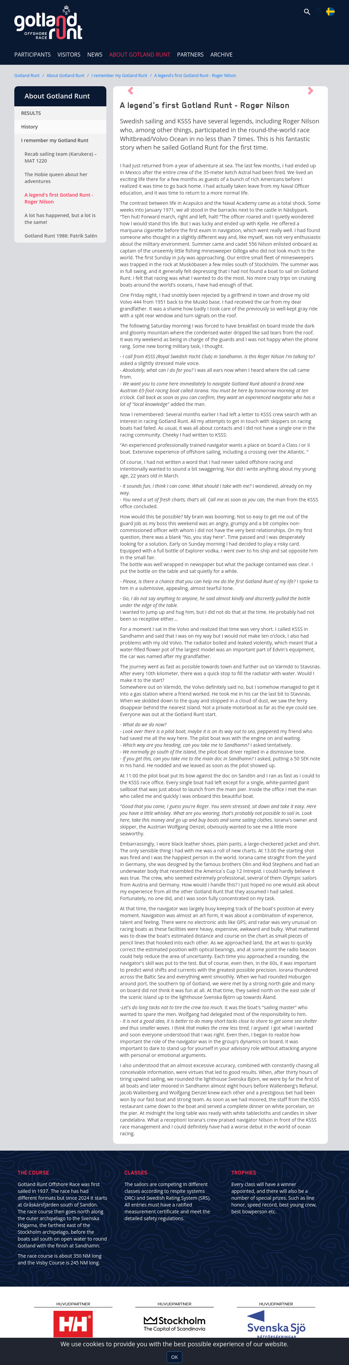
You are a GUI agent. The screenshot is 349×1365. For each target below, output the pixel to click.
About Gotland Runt (141, 51)
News (94, 54)
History (29, 126)
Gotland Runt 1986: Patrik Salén (61, 235)
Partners (190, 54)
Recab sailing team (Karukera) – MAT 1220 (61, 157)
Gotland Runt (27, 75)
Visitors (69, 54)
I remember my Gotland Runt (120, 75)
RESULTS (31, 113)
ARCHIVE (222, 54)
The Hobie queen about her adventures (56, 177)
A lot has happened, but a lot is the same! (60, 218)
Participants (32, 54)
